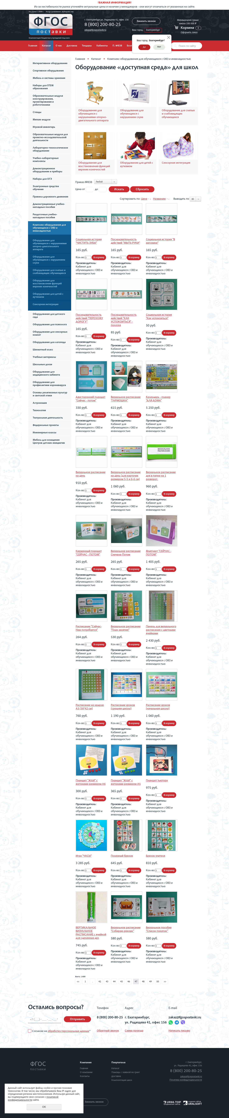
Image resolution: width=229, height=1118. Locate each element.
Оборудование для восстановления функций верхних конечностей (47, 284)
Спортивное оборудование (48, 71)
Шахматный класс (43, 350)
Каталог (46, 46)
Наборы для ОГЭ (42, 179)
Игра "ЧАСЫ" (84, 856)
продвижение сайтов (172, 1104)
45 (121, 981)
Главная (32, 46)
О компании (86, 1072)
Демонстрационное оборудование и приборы (47, 170)
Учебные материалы (44, 357)
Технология (39, 410)
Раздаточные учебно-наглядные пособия (45, 216)
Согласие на (61, 1031)
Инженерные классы (44, 433)
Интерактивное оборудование (50, 63)
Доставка (72, 46)
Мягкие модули (41, 120)
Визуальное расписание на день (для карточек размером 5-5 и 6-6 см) (126, 476)
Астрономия (40, 403)
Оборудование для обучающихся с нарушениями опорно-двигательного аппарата (50, 245)
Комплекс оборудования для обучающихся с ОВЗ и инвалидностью (49, 228)
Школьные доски (42, 364)
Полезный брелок (122, 856)
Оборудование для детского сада (49, 316)
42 (100, 981)
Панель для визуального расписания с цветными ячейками (161, 630)
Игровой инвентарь (44, 127)
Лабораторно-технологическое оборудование (50, 149)
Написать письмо (179, 1030)
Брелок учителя (155, 856)
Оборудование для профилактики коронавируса (49, 384)
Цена (78, 189)
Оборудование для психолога (50, 324)
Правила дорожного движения (50, 197)
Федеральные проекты (46, 425)
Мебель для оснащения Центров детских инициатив (49, 441)
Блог (129, 46)
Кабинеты (102, 46)
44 (114, 981)
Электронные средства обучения (46, 188)
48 (143, 981)
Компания (85, 1063)
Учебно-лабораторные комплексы (46, 160)
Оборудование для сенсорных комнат (50, 333)
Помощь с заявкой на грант (125, 1072)
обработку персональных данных (68, 1031)
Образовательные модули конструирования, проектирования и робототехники (48, 100)
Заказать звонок (146, 21)
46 (128, 981)
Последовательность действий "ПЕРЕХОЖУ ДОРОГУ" (89, 318)
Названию (159, 199)
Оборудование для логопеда (49, 342)
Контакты (85, 1076)
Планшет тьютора (157, 780)
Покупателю (118, 1063)
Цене (144, 199)
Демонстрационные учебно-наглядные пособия (49, 206)
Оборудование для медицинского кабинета (46, 373)
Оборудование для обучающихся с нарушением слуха (49, 260)
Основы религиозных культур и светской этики (50, 394)
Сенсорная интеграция (45, 304)
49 (150, 981)
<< (78, 981)
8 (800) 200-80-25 (103, 25)
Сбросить (142, 189)
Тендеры (87, 46)
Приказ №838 (83, 182)
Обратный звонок (108, 1030)
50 (157, 981)
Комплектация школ (121, 1080)
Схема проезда (134, 1030)
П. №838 (117, 46)
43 (107, 981)
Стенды (37, 112)
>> (165, 981)
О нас (59, 46)
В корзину (98, 257)
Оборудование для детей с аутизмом (48, 295)
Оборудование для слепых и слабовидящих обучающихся (49, 272)
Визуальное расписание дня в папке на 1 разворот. (161, 476)
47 (136, 981)
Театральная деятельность (48, 418)
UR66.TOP (172, 1102)
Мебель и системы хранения (49, 78)
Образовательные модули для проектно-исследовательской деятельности (50, 137)
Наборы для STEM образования (43, 87)
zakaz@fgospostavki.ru (95, 30)
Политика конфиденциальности (186, 1080)
